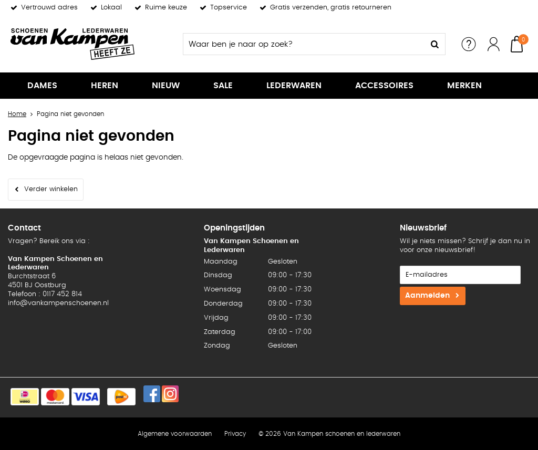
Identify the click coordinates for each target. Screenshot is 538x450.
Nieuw (166, 85)
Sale (223, 85)
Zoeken (434, 44)
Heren (104, 85)
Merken (464, 85)
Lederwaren (294, 85)
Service (468, 44)
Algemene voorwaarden (175, 434)
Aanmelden (427, 295)
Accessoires (384, 85)
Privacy (235, 434)
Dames (42, 85)
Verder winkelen (51, 189)
